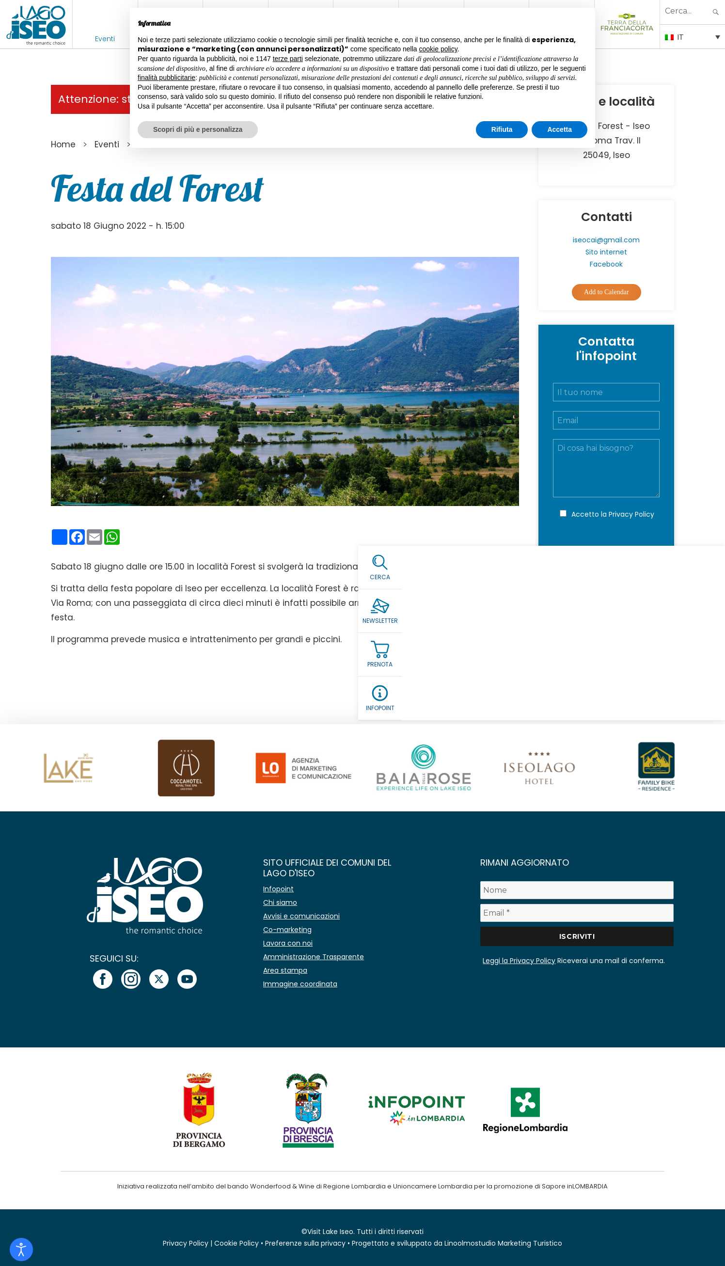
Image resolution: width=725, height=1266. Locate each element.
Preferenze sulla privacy (305, 1243)
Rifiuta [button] (502, 129)
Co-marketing (287, 929)
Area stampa (285, 970)
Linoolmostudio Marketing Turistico (503, 1243)
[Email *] (576, 913)
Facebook (606, 264)
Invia (606, 556)
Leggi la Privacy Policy (519, 960)
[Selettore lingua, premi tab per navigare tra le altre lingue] (692, 36)
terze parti (288, 59)
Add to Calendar (606, 292)
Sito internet (606, 252)
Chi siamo (280, 902)
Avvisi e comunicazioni (301, 916)
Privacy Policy (631, 514)
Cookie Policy (236, 1243)
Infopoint (278, 889)
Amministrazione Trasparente (313, 957)
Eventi (105, 39)
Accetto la (612, 514)
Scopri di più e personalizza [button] (197, 129)
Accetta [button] (559, 129)
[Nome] (576, 890)
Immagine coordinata (300, 984)
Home (63, 144)
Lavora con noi (288, 943)
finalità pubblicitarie (166, 77)
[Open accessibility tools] (21, 1249)
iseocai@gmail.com (606, 240)
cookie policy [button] (438, 49)
